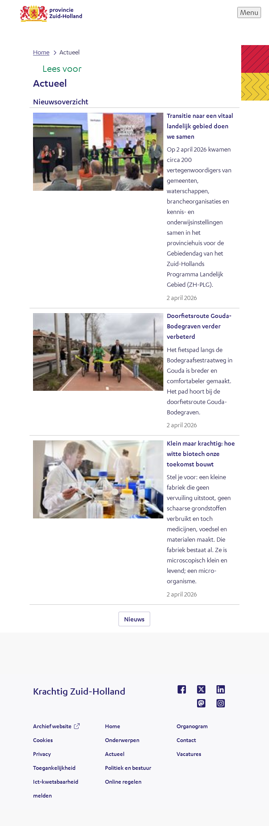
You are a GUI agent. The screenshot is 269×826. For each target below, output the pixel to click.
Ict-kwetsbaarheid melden (55, 788)
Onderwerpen (122, 740)
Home (112, 726)
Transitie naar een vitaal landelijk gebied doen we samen (200, 126)
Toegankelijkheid (54, 767)
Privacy (42, 753)
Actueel (114, 753)
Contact (186, 740)
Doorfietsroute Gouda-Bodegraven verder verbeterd (199, 326)
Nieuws (134, 619)
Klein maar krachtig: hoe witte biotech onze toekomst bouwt (201, 453)
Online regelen (123, 781)
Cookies (43, 740)
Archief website (52, 726)
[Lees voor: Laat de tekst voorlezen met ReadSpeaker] (57, 69)
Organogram (192, 726)
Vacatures (189, 753)
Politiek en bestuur (128, 767)
